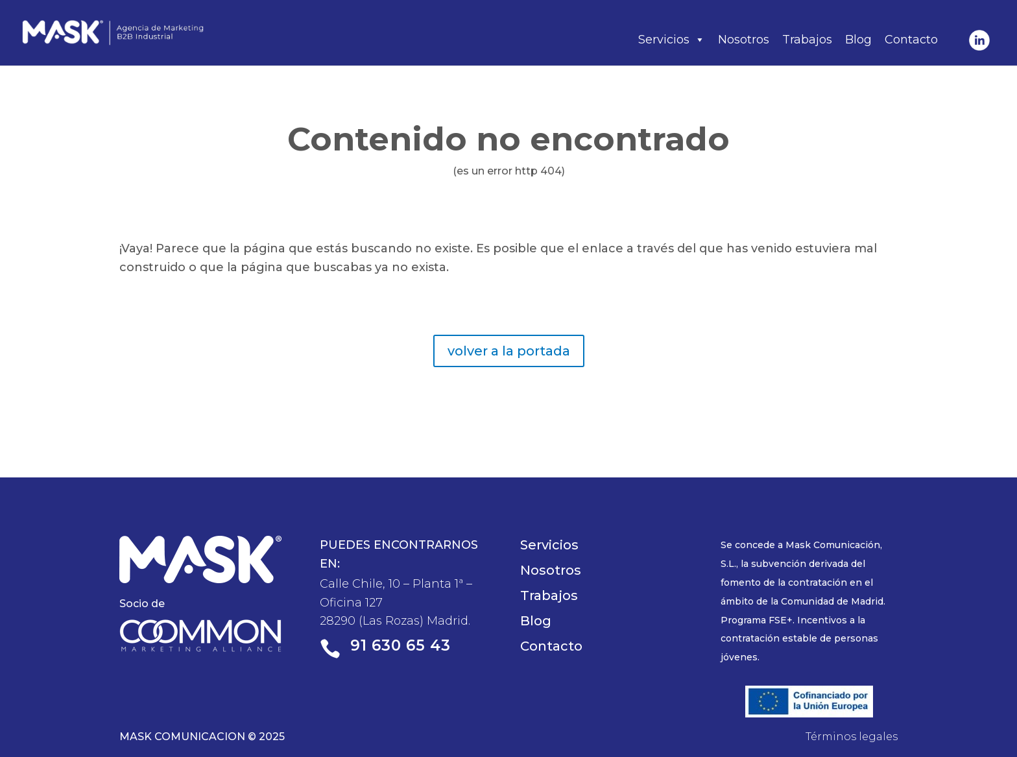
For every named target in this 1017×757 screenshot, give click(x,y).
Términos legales (852, 736)
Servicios (671, 40)
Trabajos (807, 39)
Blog (858, 39)
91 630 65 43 (400, 645)
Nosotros (743, 39)
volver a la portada (509, 351)
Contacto (911, 39)
